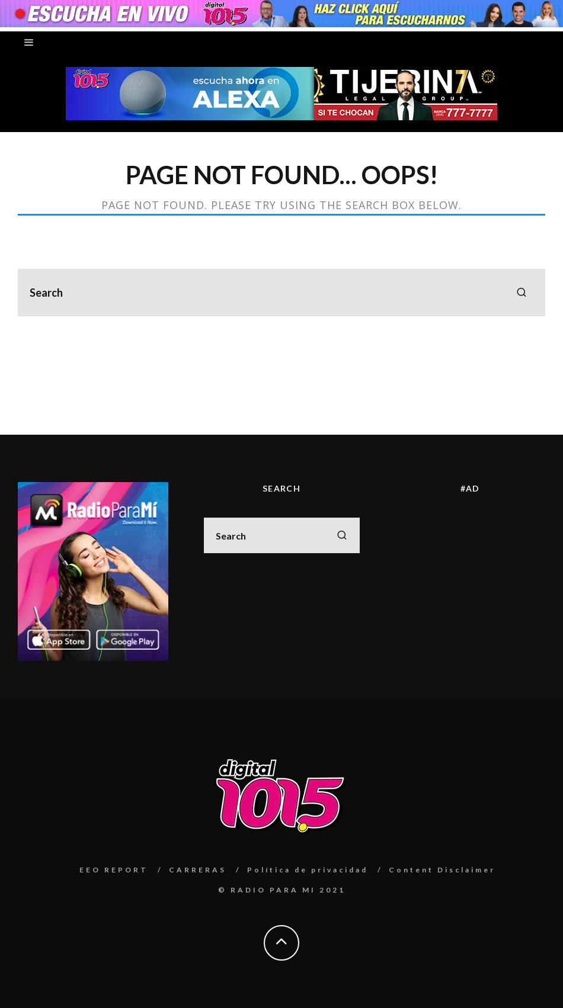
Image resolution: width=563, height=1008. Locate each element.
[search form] (281, 292)
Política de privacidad (307, 869)
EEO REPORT (113, 869)
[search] (521, 292)
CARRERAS (197, 869)
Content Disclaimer (442, 869)
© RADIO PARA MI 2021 (282, 889)
